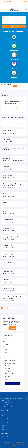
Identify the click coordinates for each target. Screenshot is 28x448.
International (8, 379)
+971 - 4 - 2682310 (9, 300)
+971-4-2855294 (9, 142)
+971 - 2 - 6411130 (9, 230)
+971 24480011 (9, 169)
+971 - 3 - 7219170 (9, 265)
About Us (4, 429)
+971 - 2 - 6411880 (9, 256)
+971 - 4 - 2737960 (9, 273)
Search (14, 26)
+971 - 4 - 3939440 (9, 239)
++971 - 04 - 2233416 (10, 133)
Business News (5, 416)
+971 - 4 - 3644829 (9, 282)
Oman (6, 349)
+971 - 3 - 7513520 (9, 222)
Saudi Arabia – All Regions (11, 355)
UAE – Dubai (7, 371)
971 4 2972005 (8, 152)
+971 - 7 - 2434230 (9, 213)
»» (2, 311)
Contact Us (4, 427)
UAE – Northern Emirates (10, 374)
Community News (6, 418)
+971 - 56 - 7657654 (10, 177)
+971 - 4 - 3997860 (9, 196)
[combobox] (14, 22)
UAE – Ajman (8, 368)
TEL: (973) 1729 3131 (7, 404)
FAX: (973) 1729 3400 (7, 406)
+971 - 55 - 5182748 (10, 187)
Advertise (4, 425)
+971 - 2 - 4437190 (9, 205)
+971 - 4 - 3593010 (9, 290)
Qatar (6, 352)
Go (12, 383)
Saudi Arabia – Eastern (10, 360)
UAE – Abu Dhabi (9, 365)
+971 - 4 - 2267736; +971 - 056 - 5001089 (14, 160)
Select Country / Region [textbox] (8, 22)
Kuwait (6, 347)
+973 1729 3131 (14, 107)
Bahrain (6, 344)
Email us (12, 328)
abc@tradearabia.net (7, 402)
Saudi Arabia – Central (10, 357)
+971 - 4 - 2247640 (9, 248)
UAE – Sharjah (8, 376)
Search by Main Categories (13, 31)
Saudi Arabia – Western (10, 363)
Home (3, 413)
